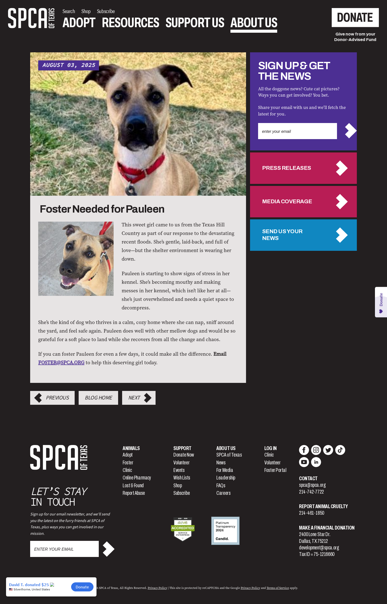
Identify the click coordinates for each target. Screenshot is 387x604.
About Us (253, 22)
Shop (177, 485)
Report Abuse (134, 493)
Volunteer (181, 463)
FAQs (220, 485)
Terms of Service (278, 588)
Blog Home (98, 398)
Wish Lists (181, 478)
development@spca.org (319, 548)
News (220, 463)
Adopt (79, 22)
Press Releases (286, 168)
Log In (270, 448)
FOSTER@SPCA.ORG (61, 362)
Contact (308, 478)
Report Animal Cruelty (323, 506)
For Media (224, 470)
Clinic (127, 470)
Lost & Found (133, 485)
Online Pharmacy (137, 478)
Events (178, 470)
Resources (130, 22)
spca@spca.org (312, 485)
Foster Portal (275, 470)
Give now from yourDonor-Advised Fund (355, 37)
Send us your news (282, 234)
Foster (128, 463)
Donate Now (183, 455)
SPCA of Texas (229, 455)
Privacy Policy (157, 588)
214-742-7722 (311, 492)
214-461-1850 (311, 513)
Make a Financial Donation (327, 528)
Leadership (225, 478)
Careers (223, 493)
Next (134, 398)
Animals (131, 448)
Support (182, 448)
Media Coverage (287, 201)
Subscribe (181, 493)
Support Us (195, 22)
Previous (57, 398)
